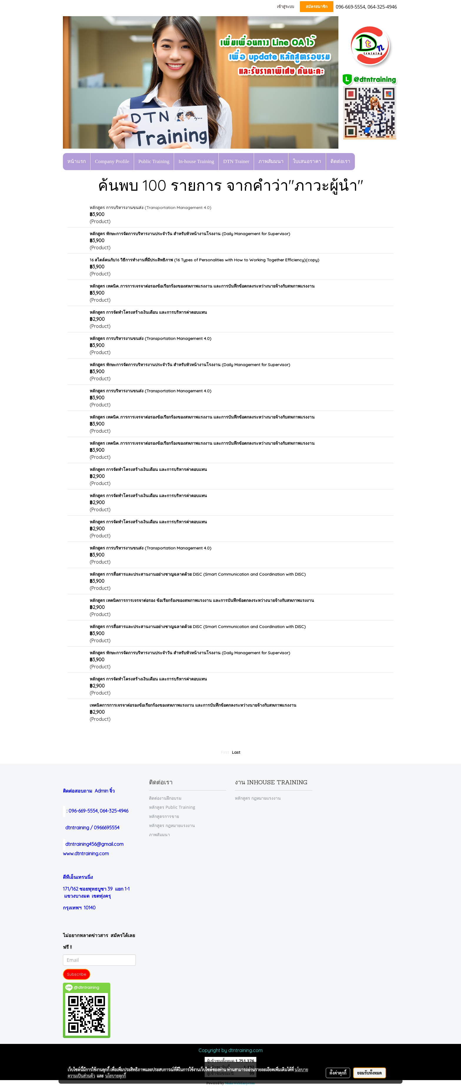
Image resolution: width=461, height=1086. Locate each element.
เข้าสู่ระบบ (285, 6)
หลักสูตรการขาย (164, 816)
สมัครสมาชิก (317, 6)
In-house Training (196, 161)
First (225, 752)
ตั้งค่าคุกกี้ (338, 1072)
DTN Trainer (236, 161)
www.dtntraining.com (86, 853)
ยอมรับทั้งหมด (369, 1072)
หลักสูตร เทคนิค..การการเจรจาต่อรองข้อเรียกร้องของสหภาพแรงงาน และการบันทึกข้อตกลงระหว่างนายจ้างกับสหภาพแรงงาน (202, 286)
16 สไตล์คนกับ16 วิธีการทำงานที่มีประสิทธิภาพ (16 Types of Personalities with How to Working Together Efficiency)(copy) (204, 260)
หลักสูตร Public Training (172, 807)
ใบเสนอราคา (307, 161)
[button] (360, 161)
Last (236, 752)
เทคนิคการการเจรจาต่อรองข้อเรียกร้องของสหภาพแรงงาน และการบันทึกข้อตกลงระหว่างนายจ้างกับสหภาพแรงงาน (193, 705)
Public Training (153, 161)
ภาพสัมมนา (271, 161)
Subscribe (76, 974)
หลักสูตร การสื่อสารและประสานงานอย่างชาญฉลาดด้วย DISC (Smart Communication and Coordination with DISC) (198, 574)
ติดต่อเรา (340, 161)
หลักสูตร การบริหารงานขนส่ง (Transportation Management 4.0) (150, 207)
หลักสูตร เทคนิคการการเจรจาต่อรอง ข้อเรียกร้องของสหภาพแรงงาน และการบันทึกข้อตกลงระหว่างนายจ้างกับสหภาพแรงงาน (202, 600)
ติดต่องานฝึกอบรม (165, 798)
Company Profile (112, 161)
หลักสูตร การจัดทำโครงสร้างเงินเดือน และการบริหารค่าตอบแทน (148, 312)
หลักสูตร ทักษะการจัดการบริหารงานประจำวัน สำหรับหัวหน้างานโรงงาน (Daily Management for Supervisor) (190, 233)
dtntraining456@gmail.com (93, 844)
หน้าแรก (76, 161)
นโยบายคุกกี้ (115, 1075)
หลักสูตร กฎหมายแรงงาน (172, 825)
